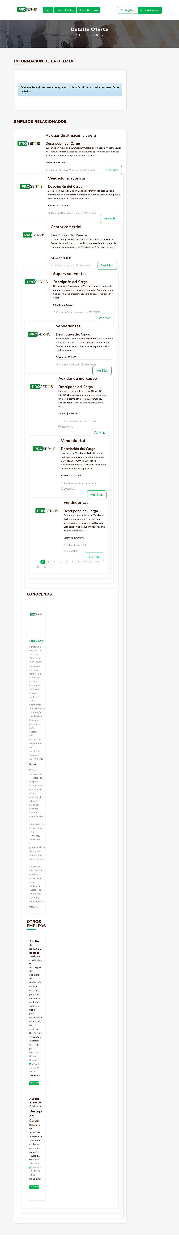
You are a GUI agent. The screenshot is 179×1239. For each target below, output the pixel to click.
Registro (127, 12)
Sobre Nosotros (88, 12)
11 (38, 571)
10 (97, 566)
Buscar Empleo (65, 12)
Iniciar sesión (149, 12)
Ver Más (112, 174)
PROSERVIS (36, 645)
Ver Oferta (34, 1086)
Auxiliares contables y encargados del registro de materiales (35, 973)
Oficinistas (35, 1110)
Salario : (50, 166)
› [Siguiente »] (51, 571)
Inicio (48, 12)
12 (45, 571)
